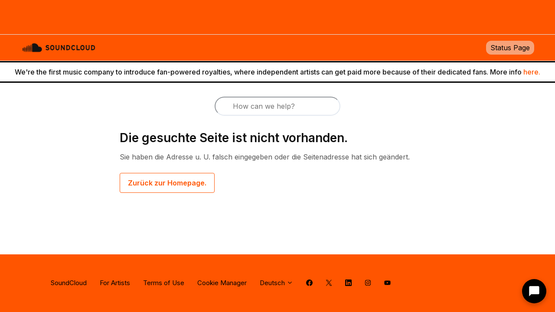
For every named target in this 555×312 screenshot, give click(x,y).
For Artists (115, 283)
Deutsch (276, 283)
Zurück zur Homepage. (167, 183)
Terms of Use (163, 283)
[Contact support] (534, 291)
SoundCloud (69, 283)
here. (531, 72)
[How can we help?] (277, 106)
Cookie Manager (222, 283)
